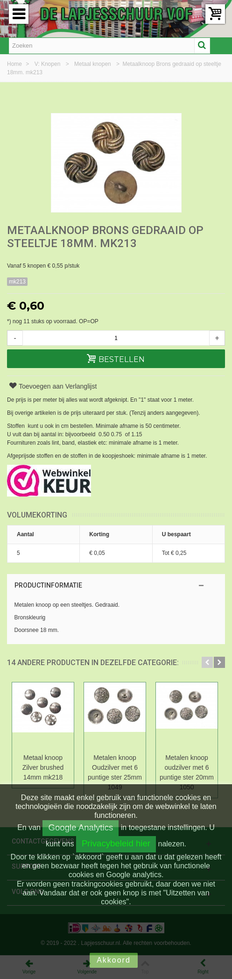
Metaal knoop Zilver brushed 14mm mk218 (43, 767)
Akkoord (114, 960)
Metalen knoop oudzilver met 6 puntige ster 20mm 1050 (187, 772)
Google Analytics (80, 827)
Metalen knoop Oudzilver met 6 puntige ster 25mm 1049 (115, 772)
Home (15, 64)
